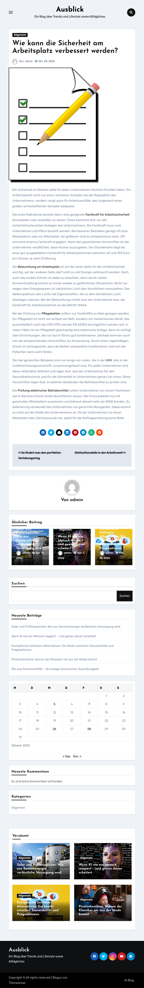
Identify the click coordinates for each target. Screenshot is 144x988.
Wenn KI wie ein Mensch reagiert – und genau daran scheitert (53, 636)
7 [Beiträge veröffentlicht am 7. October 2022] (89, 704)
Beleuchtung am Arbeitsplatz (39, 267)
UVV (109, 360)
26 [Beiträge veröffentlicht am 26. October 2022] (54, 728)
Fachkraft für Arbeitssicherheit (107, 214)
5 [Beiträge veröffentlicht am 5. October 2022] (54, 704)
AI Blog (129, 980)
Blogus (57, 977)
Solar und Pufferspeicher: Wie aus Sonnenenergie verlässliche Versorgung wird (65, 626)
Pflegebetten (51, 313)
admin (29, 61)
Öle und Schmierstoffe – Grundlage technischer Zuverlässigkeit (55, 668)
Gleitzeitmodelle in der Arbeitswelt (100, 452)
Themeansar (17, 982)
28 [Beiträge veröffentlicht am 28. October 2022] (89, 728)
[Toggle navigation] (11, 12)
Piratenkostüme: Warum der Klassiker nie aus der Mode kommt (54, 659)
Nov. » (77, 756)
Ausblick (70, 9)
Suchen (18, 583)
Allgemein (20, 34)
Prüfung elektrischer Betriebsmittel (43, 390)
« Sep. (67, 756)
